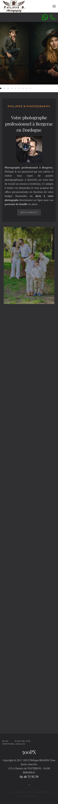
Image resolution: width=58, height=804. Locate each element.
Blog (5, 741)
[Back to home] (14, 6)
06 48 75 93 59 (29, 777)
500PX (29, 751)
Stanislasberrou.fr (29, 796)
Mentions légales (13, 744)
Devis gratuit (29, 212)
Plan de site (22, 741)
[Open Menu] (54, 6)
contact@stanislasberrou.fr (25, 792)
